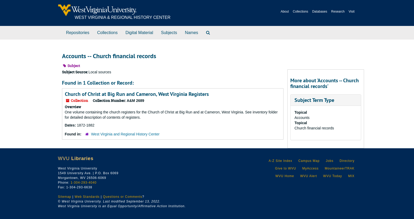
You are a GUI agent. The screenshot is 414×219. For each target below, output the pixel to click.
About (285, 11)
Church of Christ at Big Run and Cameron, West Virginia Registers (137, 94)
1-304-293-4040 (84, 182)
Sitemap (64, 197)
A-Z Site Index (280, 161)
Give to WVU (285, 168)
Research (337, 11)
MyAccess (310, 168)
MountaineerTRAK (340, 168)
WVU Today (332, 176)
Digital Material (139, 32)
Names (191, 32)
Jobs (329, 161)
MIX (351, 176)
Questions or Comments (122, 197)
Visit (351, 11)
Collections (300, 11)
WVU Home (284, 176)
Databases (319, 11)
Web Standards (87, 197)
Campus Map (309, 161)
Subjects (169, 32)
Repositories (77, 32)
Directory (346, 161)
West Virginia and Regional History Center (125, 134)
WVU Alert (308, 176)
